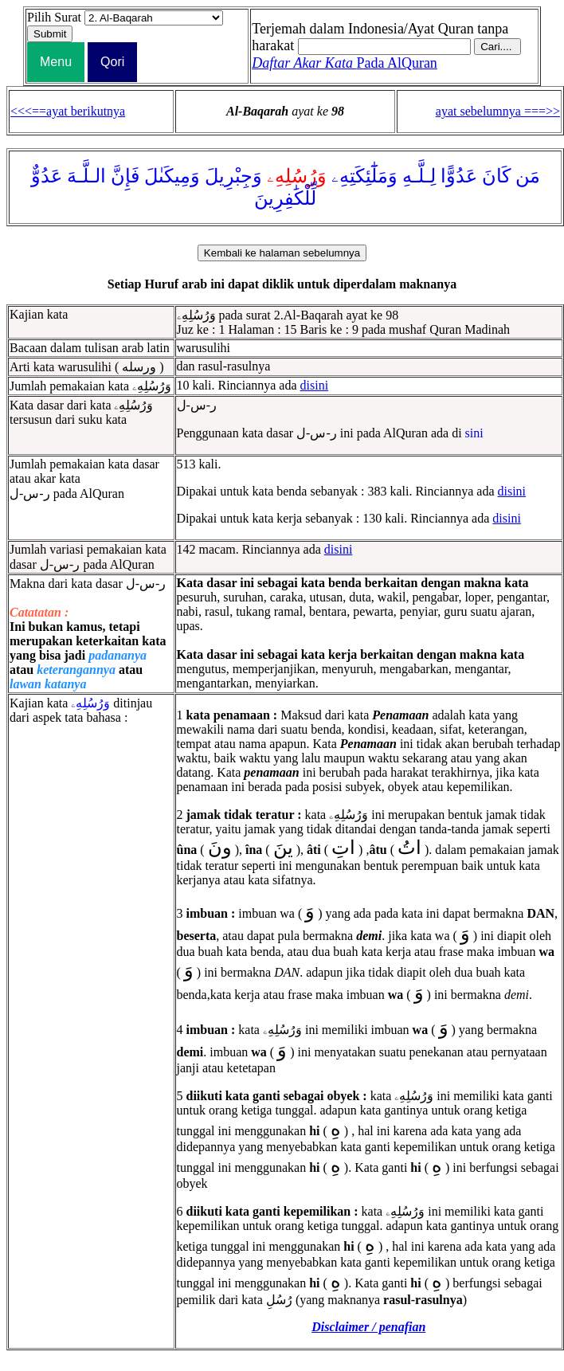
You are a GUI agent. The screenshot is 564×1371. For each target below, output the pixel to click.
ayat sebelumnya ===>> (498, 111)
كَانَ (496, 176)
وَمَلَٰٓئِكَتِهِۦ (364, 176)
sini (474, 433)
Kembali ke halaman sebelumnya (282, 253)
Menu (56, 62)
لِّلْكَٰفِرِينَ (285, 198)
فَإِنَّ (125, 176)
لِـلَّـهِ (419, 176)
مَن (527, 176)
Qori (112, 62)
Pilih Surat (54, 17)
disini (314, 385)
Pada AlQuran (344, 63)
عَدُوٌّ (46, 176)
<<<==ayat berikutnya (67, 111)
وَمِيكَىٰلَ (172, 176)
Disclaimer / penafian (368, 1327)
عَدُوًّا (459, 176)
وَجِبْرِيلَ (233, 176)
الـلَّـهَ (86, 176)
